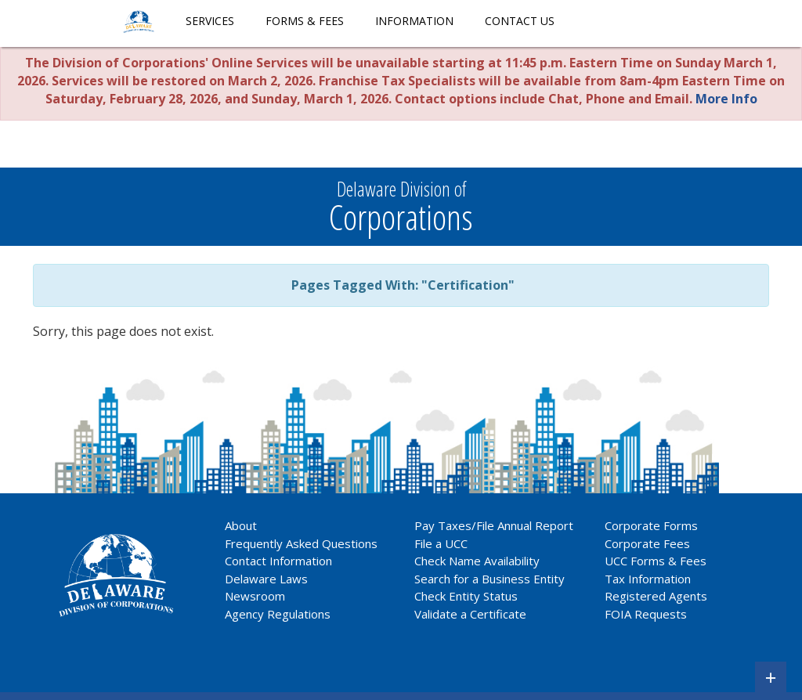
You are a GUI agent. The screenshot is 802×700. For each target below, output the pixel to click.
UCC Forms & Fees (655, 560)
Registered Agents (656, 596)
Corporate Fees (647, 543)
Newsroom (255, 596)
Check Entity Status (466, 596)
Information (414, 20)
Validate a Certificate (470, 614)
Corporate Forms (651, 525)
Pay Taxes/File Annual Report (493, 525)
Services (210, 20)
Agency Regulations (278, 614)
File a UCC (441, 543)
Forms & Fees (305, 20)
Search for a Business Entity (489, 578)
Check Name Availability (477, 560)
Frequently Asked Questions (301, 543)
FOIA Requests (646, 614)
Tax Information (648, 578)
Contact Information (278, 560)
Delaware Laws (268, 578)
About (241, 525)
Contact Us (520, 20)
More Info (726, 98)
